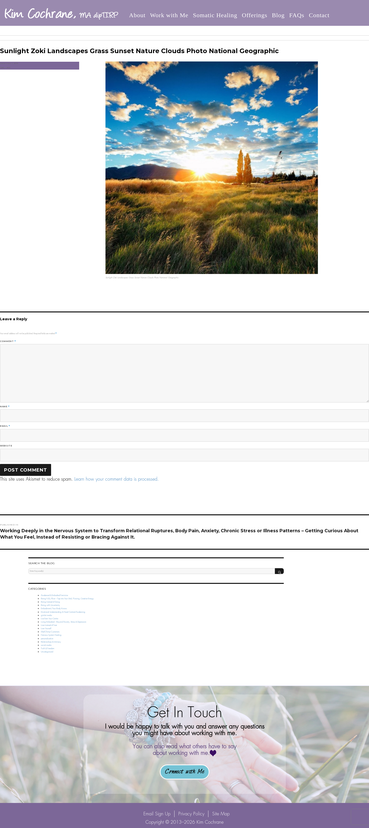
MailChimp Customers (50, 631)
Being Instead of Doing (50, 602)
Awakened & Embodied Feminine (54, 595)
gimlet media (46, 615)
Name (5, 406)
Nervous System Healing (51, 635)
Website (6, 445)
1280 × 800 (5, 67)
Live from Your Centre (49, 618)
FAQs (297, 15)
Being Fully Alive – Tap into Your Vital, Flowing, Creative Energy (67, 598)
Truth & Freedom (47, 648)
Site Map (221, 814)
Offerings (254, 15)
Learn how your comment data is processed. (116, 479)
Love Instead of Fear (49, 625)
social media (46, 645)
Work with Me (169, 15)
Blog (278, 15)
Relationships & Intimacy (51, 642)
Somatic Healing (215, 15)
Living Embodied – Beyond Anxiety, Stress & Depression (63, 622)
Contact (319, 15)
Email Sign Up (156, 814)
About (137, 15)
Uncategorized (47, 651)
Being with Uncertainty (50, 605)
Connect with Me (184, 772)
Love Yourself (46, 628)
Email (5, 426)
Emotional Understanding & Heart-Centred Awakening (63, 612)
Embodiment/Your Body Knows (54, 608)
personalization (47, 638)
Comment (8, 341)
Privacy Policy (191, 814)
